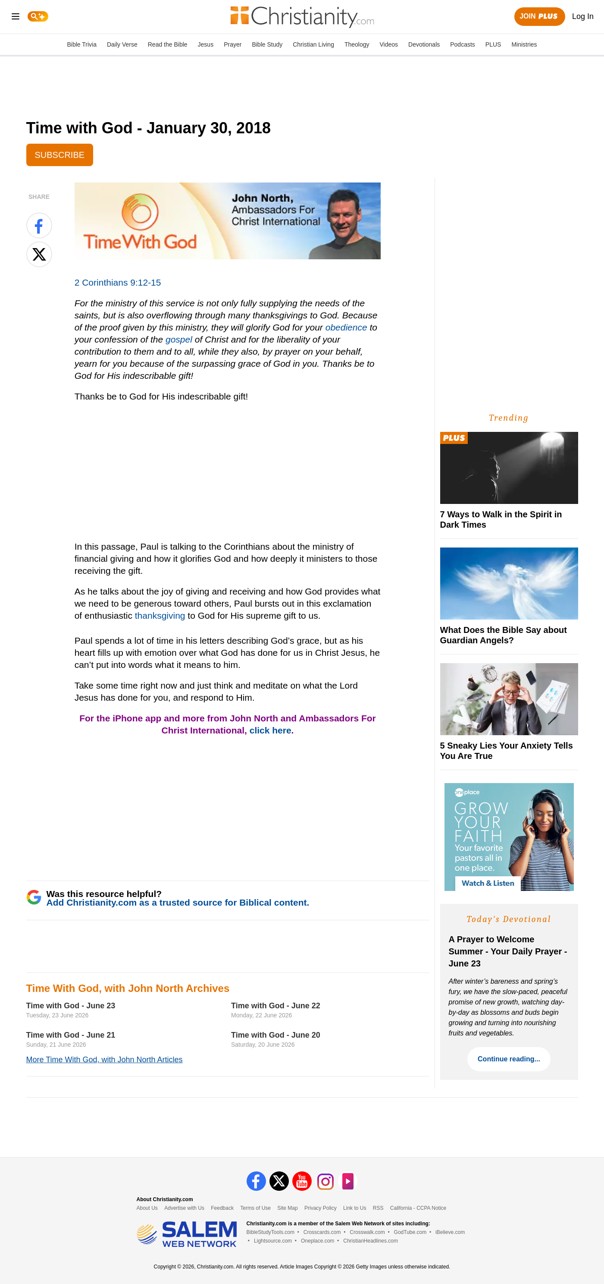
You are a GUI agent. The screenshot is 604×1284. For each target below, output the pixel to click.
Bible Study (267, 44)
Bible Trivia (81, 44)
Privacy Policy (320, 1208)
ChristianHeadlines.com (370, 1241)
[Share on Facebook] (39, 225)
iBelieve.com (450, 1232)
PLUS (493, 44)
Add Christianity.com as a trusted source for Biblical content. (178, 902)
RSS (378, 1208)
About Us (147, 1208)
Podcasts (462, 44)
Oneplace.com (317, 1241)
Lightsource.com (273, 1241)
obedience (346, 327)
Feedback (222, 1208)
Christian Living (313, 44)
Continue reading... (509, 1059)
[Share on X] (39, 254)
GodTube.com (410, 1232)
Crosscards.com (322, 1232)
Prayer (232, 44)
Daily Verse (122, 44)
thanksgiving (160, 615)
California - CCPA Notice (418, 1208)
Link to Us (354, 1208)
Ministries (524, 44)
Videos (389, 44)
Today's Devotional (509, 919)
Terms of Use (255, 1208)
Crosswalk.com (367, 1232)
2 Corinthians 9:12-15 (118, 282)
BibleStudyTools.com (270, 1232)
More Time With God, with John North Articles (104, 1059)
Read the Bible (168, 44)
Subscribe (60, 155)
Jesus (206, 44)
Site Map (287, 1208)
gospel (179, 339)
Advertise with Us (184, 1208)
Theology (356, 44)
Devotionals (424, 44)
